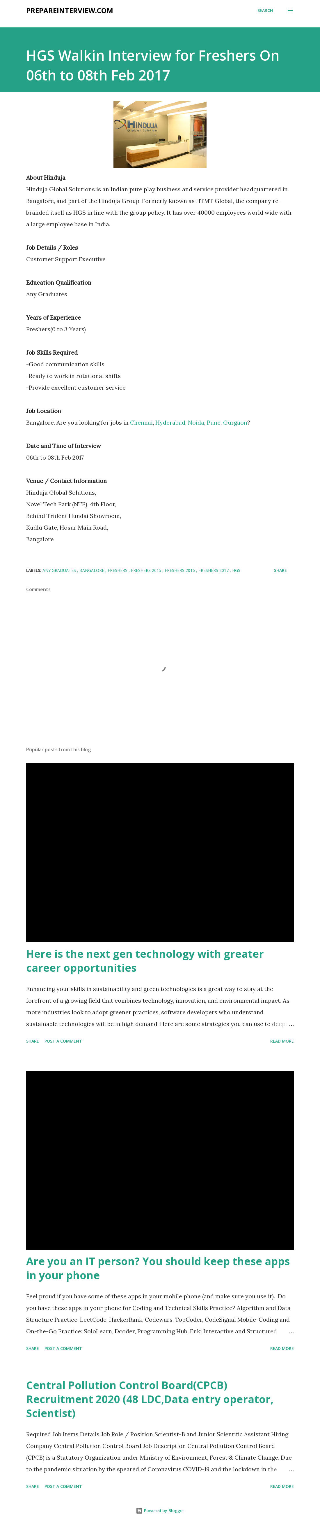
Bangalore (92, 570)
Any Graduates (59, 570)
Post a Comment (63, 1041)
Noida (196, 422)
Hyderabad (170, 422)
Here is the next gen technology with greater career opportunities (145, 961)
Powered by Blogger (160, 1510)
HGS (236, 570)
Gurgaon (235, 422)
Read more (282, 1041)
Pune (214, 422)
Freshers (118, 570)
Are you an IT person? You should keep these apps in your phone (158, 1268)
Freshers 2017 (214, 570)
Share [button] (280, 570)
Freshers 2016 (180, 570)
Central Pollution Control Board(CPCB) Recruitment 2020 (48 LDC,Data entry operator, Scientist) (149, 1399)
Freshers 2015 (146, 570)
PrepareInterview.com (69, 10)
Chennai (141, 422)
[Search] (265, 10)
